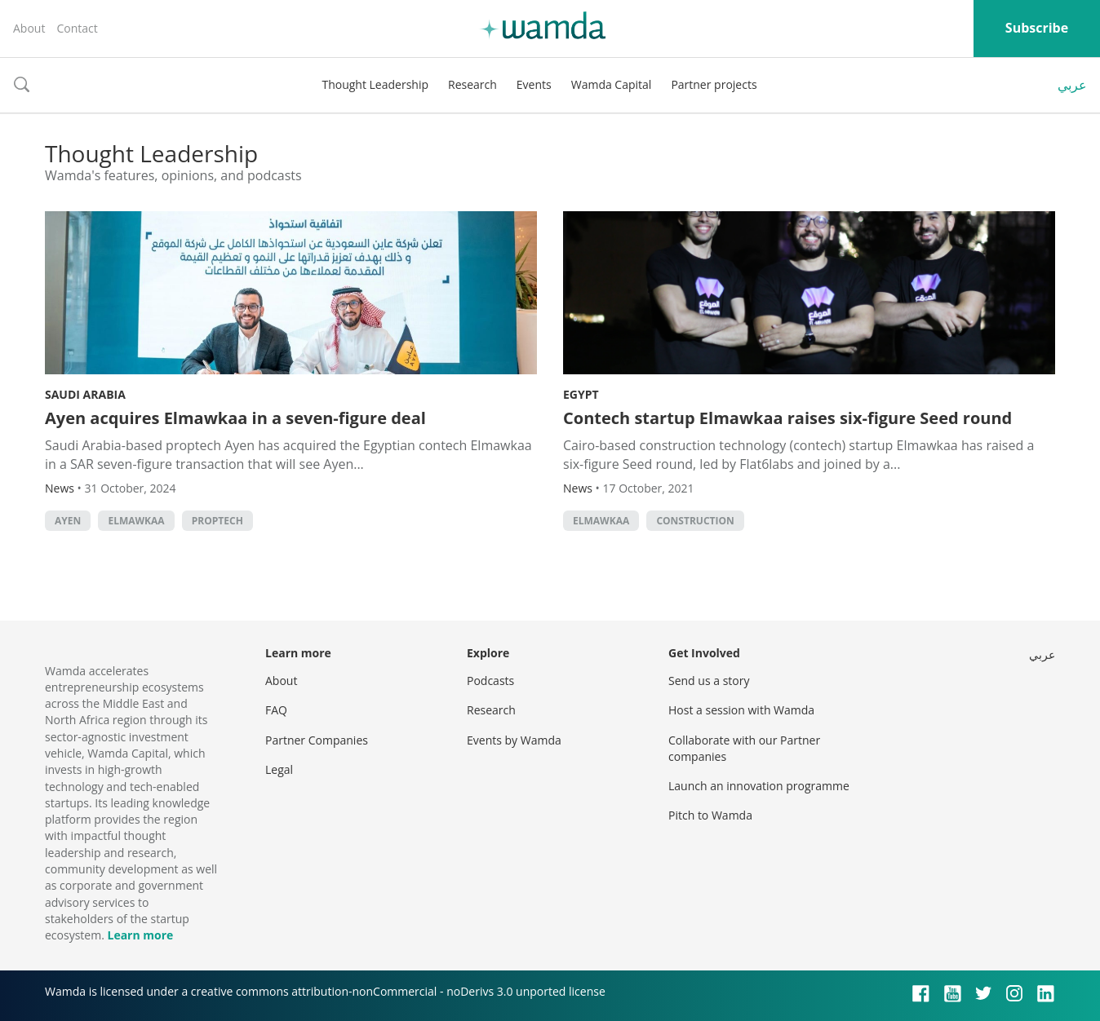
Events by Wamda (514, 740)
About (29, 28)
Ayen (68, 521)
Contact (76, 28)
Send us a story (708, 680)
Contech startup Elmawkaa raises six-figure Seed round (787, 418)
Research (472, 84)
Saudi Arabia (85, 394)
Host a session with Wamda (741, 710)
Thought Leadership (375, 84)
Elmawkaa (136, 521)
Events (534, 84)
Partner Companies (316, 740)
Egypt (581, 394)
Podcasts (490, 680)
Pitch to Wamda (710, 815)
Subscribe (1036, 28)
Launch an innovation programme (758, 785)
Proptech (217, 521)
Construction (695, 521)
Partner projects (713, 84)
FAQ (276, 710)
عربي (1072, 84)
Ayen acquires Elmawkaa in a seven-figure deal (235, 418)
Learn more (140, 935)
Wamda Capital (611, 84)
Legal (279, 769)
